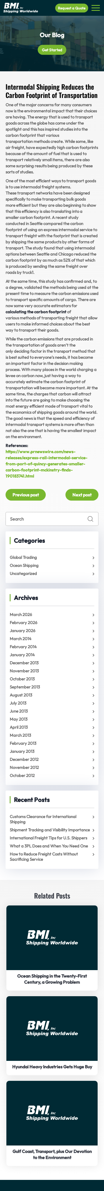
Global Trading (23, 557)
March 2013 (20, 735)
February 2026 (23, 622)
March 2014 (20, 638)
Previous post (25, 495)
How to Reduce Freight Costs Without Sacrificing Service (44, 856)
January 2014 (22, 654)
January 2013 (22, 751)
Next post (82, 495)
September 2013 (25, 687)
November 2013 (24, 670)
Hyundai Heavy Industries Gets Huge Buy (52, 1066)
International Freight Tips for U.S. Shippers (48, 838)
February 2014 (23, 646)
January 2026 (22, 630)
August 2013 (21, 695)
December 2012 (24, 759)
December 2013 (24, 662)
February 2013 (23, 743)
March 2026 (21, 614)
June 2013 (19, 711)
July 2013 (18, 703)
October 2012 (22, 775)
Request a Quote (71, 8)
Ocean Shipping (24, 565)
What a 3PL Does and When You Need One (49, 846)
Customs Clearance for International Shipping (43, 819)
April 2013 (19, 727)
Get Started (52, 49)
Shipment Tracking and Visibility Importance (50, 829)
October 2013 (22, 679)
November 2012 (24, 767)
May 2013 (18, 719)
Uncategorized (23, 573)
